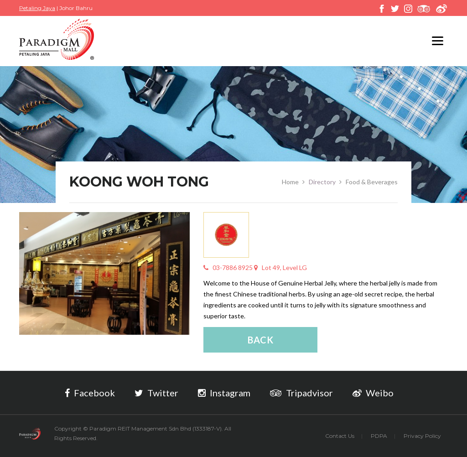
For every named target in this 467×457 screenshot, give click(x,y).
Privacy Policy (422, 435)
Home (290, 182)
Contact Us (339, 435)
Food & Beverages (372, 182)
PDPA (379, 435)
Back (261, 339)
